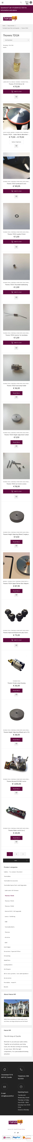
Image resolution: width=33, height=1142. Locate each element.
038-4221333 (23, 1077)
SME (6, 922)
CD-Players (7, 969)
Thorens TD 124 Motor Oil (16, 84)
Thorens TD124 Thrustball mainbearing (16, 285)
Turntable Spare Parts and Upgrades (11, 28)
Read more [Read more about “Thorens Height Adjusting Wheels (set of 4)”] (16, 740)
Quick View (16, 97)
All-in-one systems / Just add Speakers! (16, 974)
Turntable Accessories (11, 881)
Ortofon (7, 937)
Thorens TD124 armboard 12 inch (16, 184)
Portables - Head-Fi (10, 983)
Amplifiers (7, 960)
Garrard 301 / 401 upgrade (13, 911)
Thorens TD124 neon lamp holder (16, 386)
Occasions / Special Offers (12, 951)
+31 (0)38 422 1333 (18, 7)
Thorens (18, 82)
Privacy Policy (21, 1129)
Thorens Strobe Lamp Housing (16, 683)
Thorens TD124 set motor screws (16, 484)
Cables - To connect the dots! (13, 872)
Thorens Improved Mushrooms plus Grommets (17, 632)
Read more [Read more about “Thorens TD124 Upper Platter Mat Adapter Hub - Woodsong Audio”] (16, 591)
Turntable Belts (10, 927)
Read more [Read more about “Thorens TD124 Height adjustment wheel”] (16, 442)
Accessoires (7, 978)
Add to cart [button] (18, 91)
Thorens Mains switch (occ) (16, 830)
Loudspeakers (8, 965)
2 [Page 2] (16, 854)
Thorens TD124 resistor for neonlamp (16, 335)
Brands (13, 132)
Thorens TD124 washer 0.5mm (16, 234)
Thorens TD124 (24, 82)
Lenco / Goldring (10, 917)
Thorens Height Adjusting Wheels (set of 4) (16, 732)
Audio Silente (6, 132)
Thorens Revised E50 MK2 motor (16, 781)
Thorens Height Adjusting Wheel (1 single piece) (17, 534)
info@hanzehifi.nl (7, 1096)
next (16, 861)
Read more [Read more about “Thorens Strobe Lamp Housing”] (16, 691)
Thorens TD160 (9, 906)
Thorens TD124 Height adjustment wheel (16, 435)
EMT (6, 943)
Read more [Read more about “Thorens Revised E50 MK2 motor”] (16, 789)
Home (4, 26)
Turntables (7, 876)
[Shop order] (16, 40)
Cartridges (7, 947)
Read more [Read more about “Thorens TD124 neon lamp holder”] (16, 393)
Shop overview (10, 26)
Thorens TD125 (9, 901)
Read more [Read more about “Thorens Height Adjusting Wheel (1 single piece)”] (16, 542)
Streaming (7, 956)
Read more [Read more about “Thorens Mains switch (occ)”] (16, 838)
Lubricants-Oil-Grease (9, 82)
